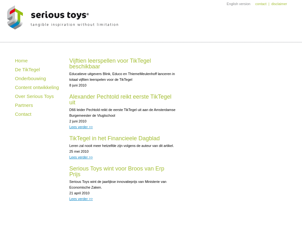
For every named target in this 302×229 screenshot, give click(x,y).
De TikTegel (27, 69)
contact (260, 4)
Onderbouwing (30, 78)
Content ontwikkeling (37, 87)
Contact (23, 114)
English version (239, 4)
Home (21, 60)
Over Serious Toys (34, 96)
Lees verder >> (81, 127)
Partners (24, 105)
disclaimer (279, 4)
